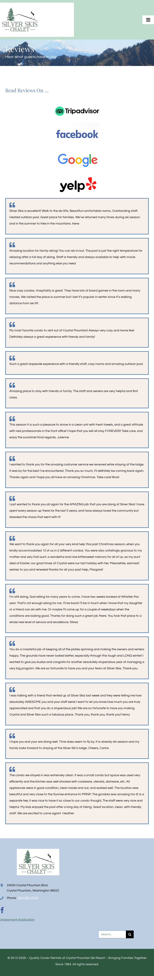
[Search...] (112, 934)
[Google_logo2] (77, 149)
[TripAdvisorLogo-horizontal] (77, 99)
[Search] (130, 934)
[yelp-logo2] (77, 174)
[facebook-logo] (77, 124)
